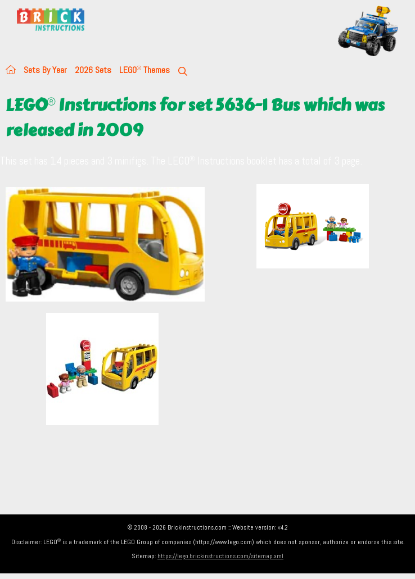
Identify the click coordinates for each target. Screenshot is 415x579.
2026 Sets (93, 70)
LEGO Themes (144, 70)
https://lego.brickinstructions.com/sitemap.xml (220, 556)
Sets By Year (45, 70)
